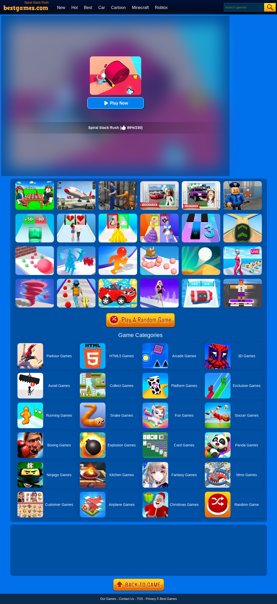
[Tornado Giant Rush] (34, 280)
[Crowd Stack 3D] (76, 248)
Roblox (161, 7)
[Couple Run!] (76, 215)
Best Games (168, 599)
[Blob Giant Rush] (118, 248)
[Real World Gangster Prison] (118, 183)
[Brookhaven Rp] (159, 183)
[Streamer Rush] (242, 248)
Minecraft (140, 7)
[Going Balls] (242, 215)
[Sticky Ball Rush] (159, 248)
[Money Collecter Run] (34, 215)
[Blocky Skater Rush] (242, 280)
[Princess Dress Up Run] (118, 215)
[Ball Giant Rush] (34, 248)
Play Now (115, 103)
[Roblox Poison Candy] (34, 183)
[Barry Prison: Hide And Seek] (242, 183)
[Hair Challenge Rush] (159, 280)
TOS (140, 599)
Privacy (151, 599)
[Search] (244, 7)
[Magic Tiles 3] (201, 215)
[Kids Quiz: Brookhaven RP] (201, 183)
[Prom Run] (159, 215)
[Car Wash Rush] (118, 280)
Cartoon (118, 7)
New (61, 7)
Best (88, 7)
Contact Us (126, 599)
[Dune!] (201, 248)
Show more (27, 566)
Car (101, 7)
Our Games (108, 599)
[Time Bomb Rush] (201, 280)
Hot (74, 7)
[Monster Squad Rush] (76, 280)
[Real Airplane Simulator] (76, 183)
